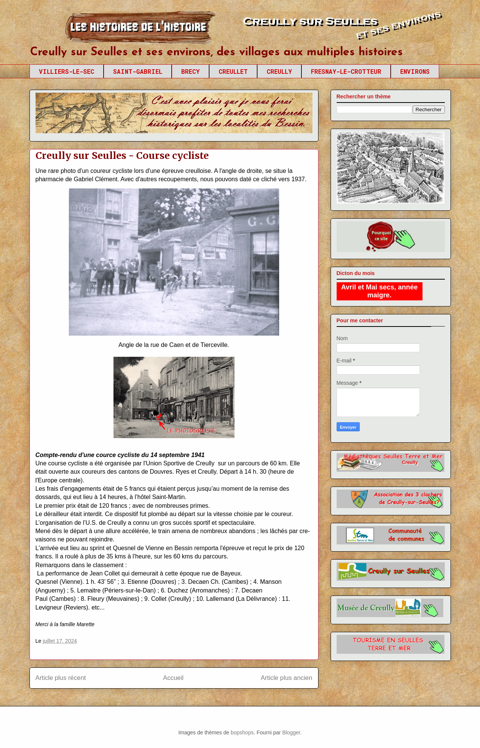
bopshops (242, 732)
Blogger (291, 732)
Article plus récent (61, 677)
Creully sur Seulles (101, 30)
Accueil (173, 677)
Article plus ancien (286, 677)
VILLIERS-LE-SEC (66, 71)
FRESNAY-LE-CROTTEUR (346, 71)
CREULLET (233, 71)
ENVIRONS (415, 71)
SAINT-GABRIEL (137, 71)
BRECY (190, 71)
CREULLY (279, 71)
